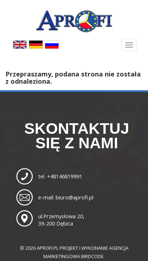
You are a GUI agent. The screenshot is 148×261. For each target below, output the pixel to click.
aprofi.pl (48, 248)
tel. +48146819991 (60, 176)
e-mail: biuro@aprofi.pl (65, 197)
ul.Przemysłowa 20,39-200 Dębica (61, 219)
